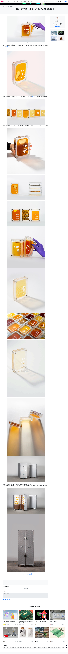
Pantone (26, 96)
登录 (4, 599)
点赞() (29, 574)
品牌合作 (15, 652)
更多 (64, 645)
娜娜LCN (6, 578)
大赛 (14, 1)
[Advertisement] (26, 582)
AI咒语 (29, 1)
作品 (8, 6)
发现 (11, 1)
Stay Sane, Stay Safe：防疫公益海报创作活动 (41, 621)
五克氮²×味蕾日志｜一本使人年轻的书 (9, 621)
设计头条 (20, 1)
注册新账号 (8, 599)
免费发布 (65, 1)
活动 (17, 1)
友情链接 (22, 652)
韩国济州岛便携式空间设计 (54, 621)
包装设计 (7, 46)
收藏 (23, 574)
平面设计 (11, 6)
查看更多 (62, 29)
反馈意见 (25, 652)
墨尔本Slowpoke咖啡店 (38, 638)
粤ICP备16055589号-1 (64, 652)
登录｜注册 (59, 1)
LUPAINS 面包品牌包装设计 (23, 638)
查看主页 (57, 26)
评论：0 (37, 11)
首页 (8, 1)
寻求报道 (19, 652)
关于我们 (9, 652)
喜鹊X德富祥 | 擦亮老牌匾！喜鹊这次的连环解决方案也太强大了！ (26, 622)
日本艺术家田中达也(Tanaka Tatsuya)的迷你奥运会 (57, 639)
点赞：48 (40, 11)
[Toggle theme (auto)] (56, 1)
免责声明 (12, 652)
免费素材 (24, 1)
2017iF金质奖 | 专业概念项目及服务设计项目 (10, 638)
